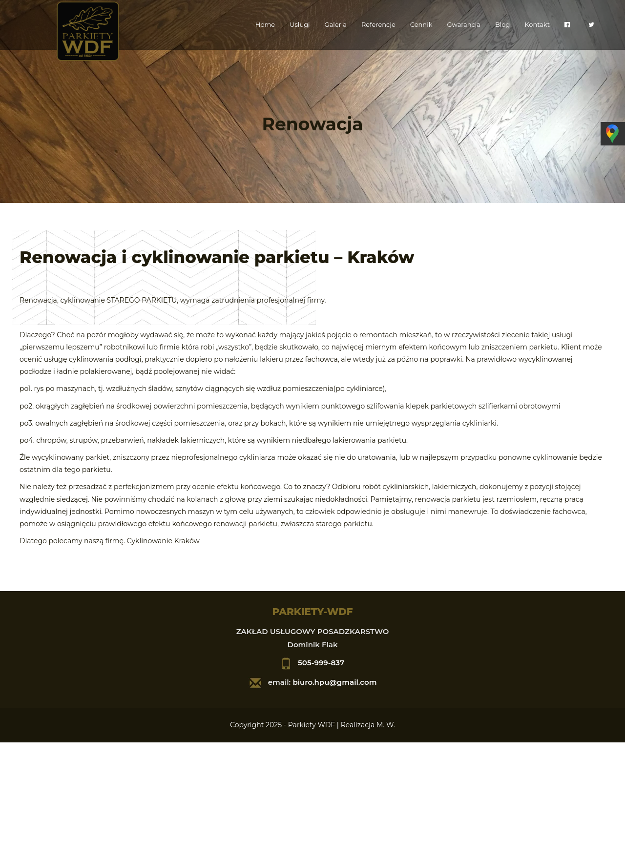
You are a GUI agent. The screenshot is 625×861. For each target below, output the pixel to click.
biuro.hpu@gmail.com (334, 682)
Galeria (336, 24)
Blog (502, 24)
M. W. (385, 724)
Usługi (300, 24)
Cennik (421, 24)
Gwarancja (463, 24)
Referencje (378, 24)
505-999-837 (321, 662)
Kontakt (537, 24)
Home (265, 24)
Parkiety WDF (311, 724)
